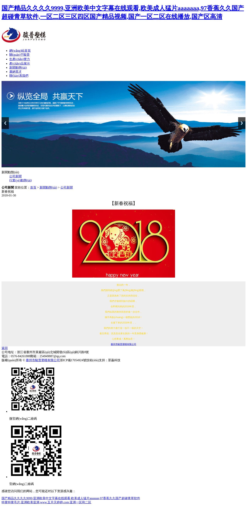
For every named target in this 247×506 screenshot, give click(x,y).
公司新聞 (15, 176)
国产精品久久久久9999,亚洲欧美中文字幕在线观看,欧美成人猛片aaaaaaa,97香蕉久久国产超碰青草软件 (71, 498)
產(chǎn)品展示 (19, 63)
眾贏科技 (114, 360)
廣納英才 (15, 71)
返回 (5, 348)
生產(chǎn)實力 (19, 59)
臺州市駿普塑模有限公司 (123, 344)
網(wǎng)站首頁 (20, 50)
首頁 (33, 187)
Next (241, 123)
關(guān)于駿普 (19, 54)
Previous (5, 123)
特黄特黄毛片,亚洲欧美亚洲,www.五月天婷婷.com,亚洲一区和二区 (46, 502)
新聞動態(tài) (18, 67)
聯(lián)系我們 (18, 75)
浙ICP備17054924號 (73, 360)
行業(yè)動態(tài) (20, 180)
